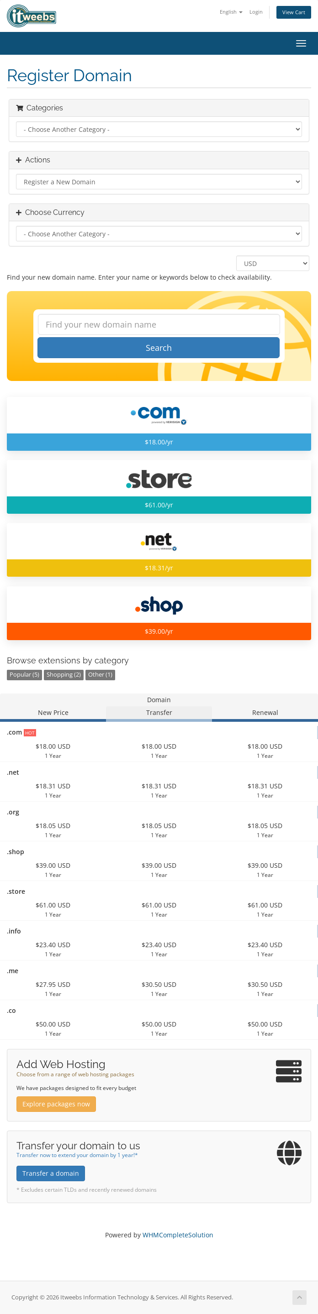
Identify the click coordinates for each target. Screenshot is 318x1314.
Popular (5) (24, 674)
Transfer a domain (50, 1173)
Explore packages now (56, 1104)
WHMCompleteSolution (178, 1235)
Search (159, 347)
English (231, 11)
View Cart (293, 12)
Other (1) (100, 674)
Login (256, 11)
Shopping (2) (64, 674)
